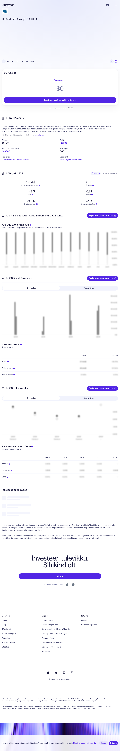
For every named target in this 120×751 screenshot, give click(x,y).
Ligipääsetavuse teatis (51, 647)
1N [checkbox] (8, 61)
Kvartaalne (31, 288)
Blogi (4, 625)
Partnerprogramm (89, 625)
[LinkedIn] (63, 672)
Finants (63, 143)
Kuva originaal (39, 135)
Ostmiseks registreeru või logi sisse (60, 100)
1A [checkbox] (22, 61)
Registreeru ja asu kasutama (102, 215)
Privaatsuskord (48, 638)
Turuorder (60, 80)
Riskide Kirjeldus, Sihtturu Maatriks (56, 629)
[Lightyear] (8, 4)
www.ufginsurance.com (71, 159)
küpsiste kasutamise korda (84, 743)
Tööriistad (6, 629)
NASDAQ (6, 151)
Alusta (60, 576)
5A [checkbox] (27, 61)
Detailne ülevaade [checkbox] (109, 173)
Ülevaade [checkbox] (96, 173)
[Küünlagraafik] (116, 61)
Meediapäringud (9, 633)
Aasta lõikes (89, 288)
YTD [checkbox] (17, 61)
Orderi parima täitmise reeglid (54, 633)
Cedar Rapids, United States (15, 159)
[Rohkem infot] (116, 490)
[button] (31, 140)
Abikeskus (6, 638)
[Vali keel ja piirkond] (107, 4)
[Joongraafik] (112, 61)
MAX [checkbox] (32, 61)
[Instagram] (71, 672)
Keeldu (103, 743)
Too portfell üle (8, 642)
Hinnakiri (5, 620)
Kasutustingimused (50, 625)
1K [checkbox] (12, 61)
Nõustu (113, 743)
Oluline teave (47, 620)
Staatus (5, 647)
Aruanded (46, 651)
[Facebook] (48, 672)
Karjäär (84, 620)
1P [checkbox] (4, 61)
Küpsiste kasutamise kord (52, 642)
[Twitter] (56, 672)
